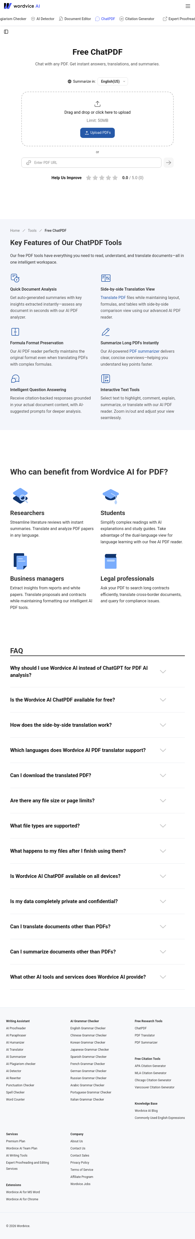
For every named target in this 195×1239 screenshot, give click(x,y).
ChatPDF (141, 1028)
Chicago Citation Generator (153, 1080)
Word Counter (15, 1099)
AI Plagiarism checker (21, 1064)
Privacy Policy (79, 1162)
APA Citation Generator (150, 1066)
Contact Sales (79, 1155)
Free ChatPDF (56, 231)
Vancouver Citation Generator (155, 1087)
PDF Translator (145, 1035)
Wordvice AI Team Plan (21, 1148)
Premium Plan (15, 1141)
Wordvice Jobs (80, 1184)
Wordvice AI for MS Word (23, 1192)
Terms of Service (81, 1170)
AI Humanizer (15, 1042)
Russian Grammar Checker (88, 1078)
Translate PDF (113, 297)
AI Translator (14, 1049)
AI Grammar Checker (84, 1021)
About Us (76, 1141)
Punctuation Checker (20, 1085)
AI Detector (13, 1071)
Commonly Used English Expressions (160, 1118)
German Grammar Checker (88, 1071)
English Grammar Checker (87, 1028)
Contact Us (77, 1148)
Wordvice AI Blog (146, 1111)
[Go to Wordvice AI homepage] (23, 6)
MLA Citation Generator (151, 1073)
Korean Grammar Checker (87, 1042)
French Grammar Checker (87, 1064)
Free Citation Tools (147, 1059)
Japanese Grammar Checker (89, 1049)
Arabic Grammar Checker (87, 1085)
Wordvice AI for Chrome (22, 1199)
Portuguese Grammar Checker (90, 1092)
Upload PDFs (97, 132)
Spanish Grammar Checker (88, 1057)
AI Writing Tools (16, 1155)
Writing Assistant (18, 1021)
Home (15, 231)
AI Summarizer (16, 1057)
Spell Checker (15, 1092)
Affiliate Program (81, 1177)
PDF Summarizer (146, 1042)
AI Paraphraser (16, 1035)
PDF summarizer (144, 351)
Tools (32, 231)
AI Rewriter (13, 1078)
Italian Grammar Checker (87, 1099)
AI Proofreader (16, 1028)
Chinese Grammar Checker (88, 1035)
